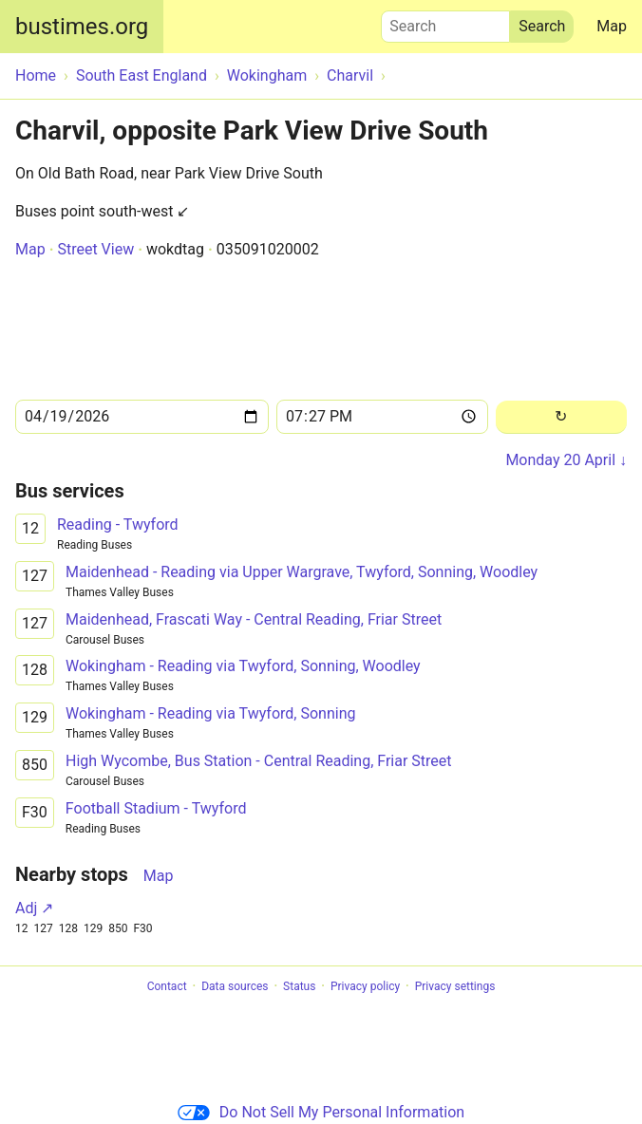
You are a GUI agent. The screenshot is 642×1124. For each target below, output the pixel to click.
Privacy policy (365, 986)
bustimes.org (81, 26)
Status (299, 986)
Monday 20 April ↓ (566, 460)
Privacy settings (455, 986)
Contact (167, 986)
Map (611, 26)
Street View (95, 249)
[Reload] (561, 417)
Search (445, 21)
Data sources (234, 986)
